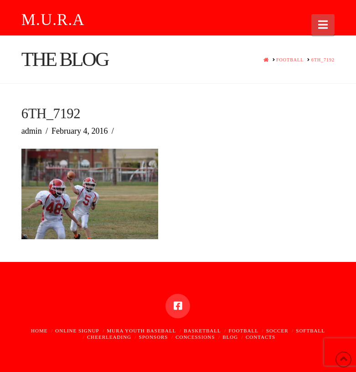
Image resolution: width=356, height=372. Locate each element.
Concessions (195, 337)
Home (39, 330)
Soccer (277, 330)
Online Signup (77, 330)
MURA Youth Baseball (141, 330)
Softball (310, 330)
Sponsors (153, 337)
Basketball (202, 330)
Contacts (260, 337)
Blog (230, 337)
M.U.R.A (53, 20)
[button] (323, 24)
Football (243, 330)
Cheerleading (109, 337)
